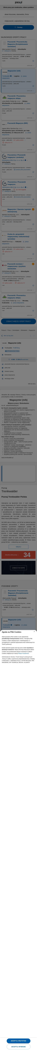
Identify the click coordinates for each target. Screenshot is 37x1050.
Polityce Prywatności (23, 653)
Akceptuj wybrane (18, 1047)
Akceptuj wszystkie (18, 1041)
